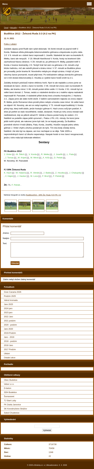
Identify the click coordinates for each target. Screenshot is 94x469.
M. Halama (21, 173)
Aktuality (13, 28)
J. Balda (47, 173)
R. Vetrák (34, 173)
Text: (5, 243)
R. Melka (45, 154)
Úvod (6, 28)
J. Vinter (8, 154)
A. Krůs (46, 157)
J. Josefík (58, 154)
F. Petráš (57, 176)
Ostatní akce (9, 357)
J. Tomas (9, 157)
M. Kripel (22, 157)
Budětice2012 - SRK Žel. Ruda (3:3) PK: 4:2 (43, 195)
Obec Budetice (10, 380)
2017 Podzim (10, 349)
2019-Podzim (10, 333)
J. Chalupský (75, 173)
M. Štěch (20, 154)
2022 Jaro (8, 316)
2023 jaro (8, 312)
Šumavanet (9, 396)
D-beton (7, 388)
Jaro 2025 (8, 304)
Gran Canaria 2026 (12, 292)
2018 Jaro (8, 345)
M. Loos (34, 176)
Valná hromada (11, 300)
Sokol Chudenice (11, 413)
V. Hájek (9, 176)
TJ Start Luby (10, 400)
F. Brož (45, 176)
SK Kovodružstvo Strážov (15, 408)
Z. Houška (60, 173)
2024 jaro (8, 308)
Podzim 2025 (10, 296)
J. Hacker (21, 176)
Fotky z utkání (10, 44)
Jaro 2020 (8, 329)
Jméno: (6, 233)
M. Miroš (34, 157)
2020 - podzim (10, 325)
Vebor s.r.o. (9, 384)
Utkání (7, 353)
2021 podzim (10, 321)
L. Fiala (70, 154)
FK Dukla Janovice (12, 404)
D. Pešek (58, 157)
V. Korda (33, 154)
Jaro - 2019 (9, 337)
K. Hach (8, 173)
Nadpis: (6, 238)
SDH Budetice (10, 392)
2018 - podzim (10, 341)
